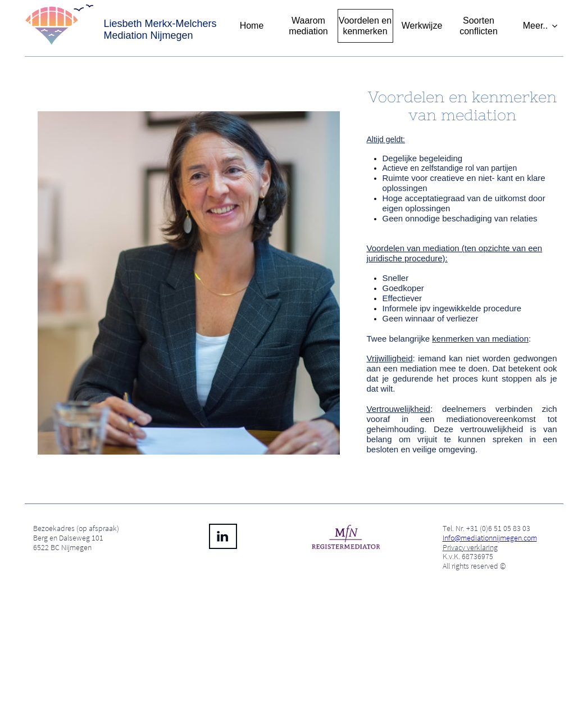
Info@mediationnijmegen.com (490, 538)
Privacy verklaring (470, 547)
